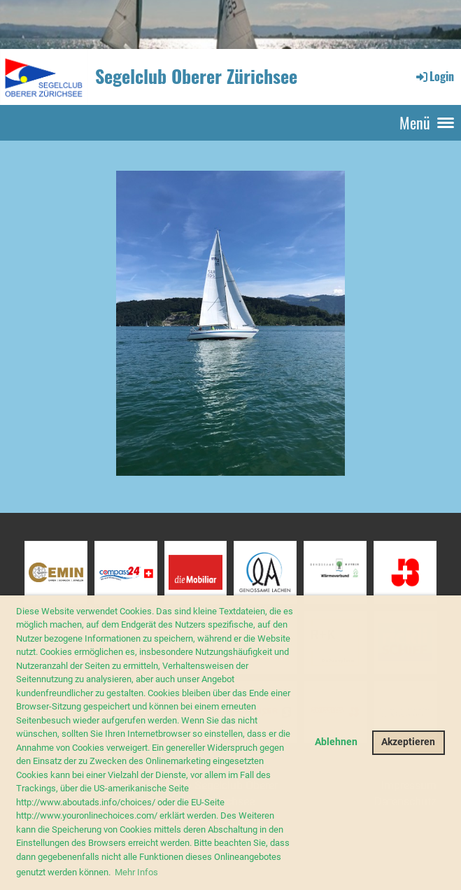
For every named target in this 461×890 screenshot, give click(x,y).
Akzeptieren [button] (408, 742)
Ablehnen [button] (336, 742)
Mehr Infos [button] (136, 872)
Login (434, 76)
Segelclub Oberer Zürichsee (196, 76)
